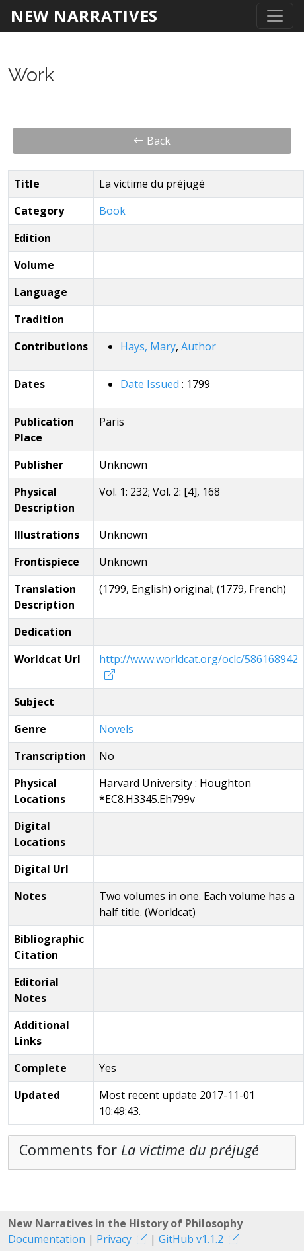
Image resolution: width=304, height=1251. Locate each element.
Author (198, 346)
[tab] (152, 1153)
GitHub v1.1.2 (191, 1239)
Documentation (46, 1239)
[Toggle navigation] (274, 16)
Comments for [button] (139, 1149)
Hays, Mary (148, 346)
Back (152, 140)
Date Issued (151, 384)
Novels (116, 729)
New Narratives (84, 15)
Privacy (114, 1239)
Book (112, 211)
